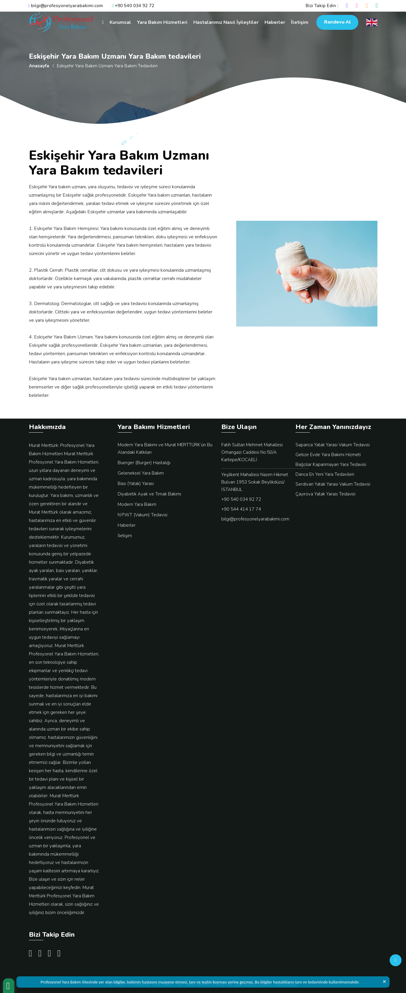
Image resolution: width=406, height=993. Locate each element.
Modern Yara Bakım (137, 504)
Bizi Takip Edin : (322, 6)
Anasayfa (39, 66)
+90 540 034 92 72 (133, 6)
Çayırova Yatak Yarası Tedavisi (325, 494)
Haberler (275, 22)
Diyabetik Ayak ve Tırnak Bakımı (149, 494)
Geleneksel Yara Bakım (141, 473)
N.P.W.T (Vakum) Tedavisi (142, 515)
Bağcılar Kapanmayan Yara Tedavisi (330, 464)
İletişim (299, 22)
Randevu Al (337, 22)
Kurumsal (120, 22)
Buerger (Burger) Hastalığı (144, 463)
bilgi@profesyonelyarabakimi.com (65, 6)
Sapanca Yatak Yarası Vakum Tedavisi (332, 445)
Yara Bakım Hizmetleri (162, 22)
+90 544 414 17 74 (241, 509)
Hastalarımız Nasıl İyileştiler (226, 22)
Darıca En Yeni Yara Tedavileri (324, 474)
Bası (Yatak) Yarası (136, 484)
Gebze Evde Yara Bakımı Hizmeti (328, 455)
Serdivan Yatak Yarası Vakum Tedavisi (332, 484)
